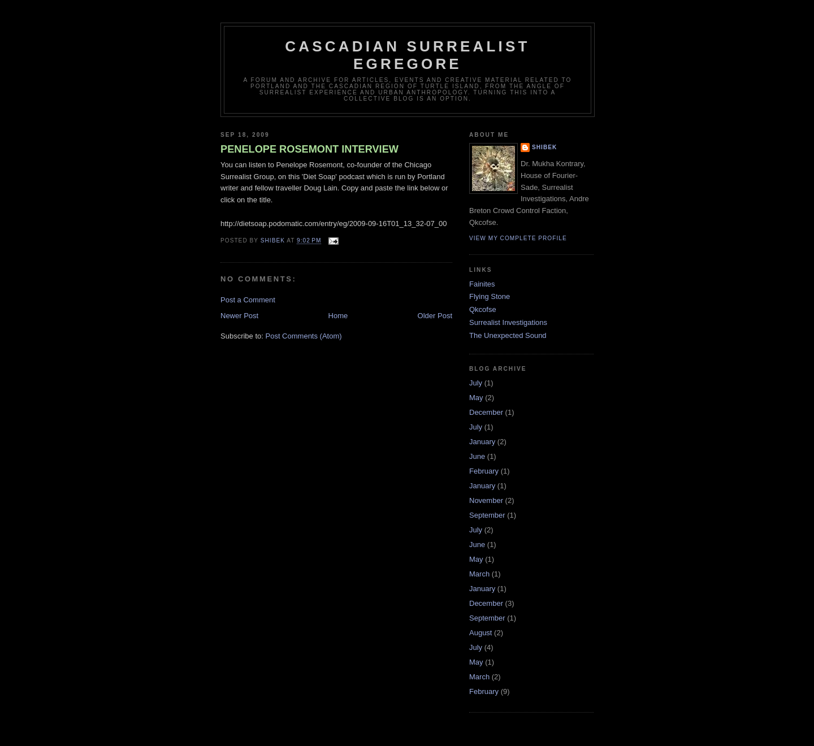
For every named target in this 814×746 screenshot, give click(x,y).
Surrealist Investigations (508, 322)
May (476, 397)
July (475, 383)
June (477, 456)
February (484, 471)
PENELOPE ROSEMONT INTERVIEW (309, 149)
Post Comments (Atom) (304, 336)
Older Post (435, 315)
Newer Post (239, 315)
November (486, 500)
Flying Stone (489, 296)
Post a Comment (247, 300)
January (482, 441)
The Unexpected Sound (508, 335)
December (486, 412)
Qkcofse (482, 309)
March (479, 574)
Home (338, 315)
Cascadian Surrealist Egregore (407, 55)
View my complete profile (518, 238)
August (480, 632)
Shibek (544, 147)
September (487, 515)
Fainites (482, 284)
